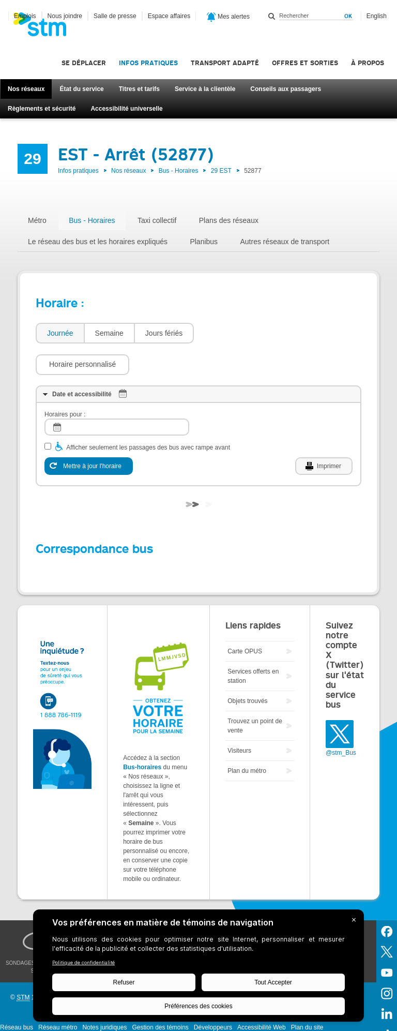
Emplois (25, 16)
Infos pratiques (148, 63)
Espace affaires (169, 16)
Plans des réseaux (228, 220)
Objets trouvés (247, 670)
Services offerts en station (253, 645)
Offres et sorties (305, 63)
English (377, 16)
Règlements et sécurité (41, 108)
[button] (246, 333)
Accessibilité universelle (126, 108)
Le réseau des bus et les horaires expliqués (97, 241)
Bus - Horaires (178, 170)
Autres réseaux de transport (284, 241)
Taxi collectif (157, 220)
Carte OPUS (244, 620)
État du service (81, 89)
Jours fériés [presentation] (163, 333)
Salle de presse (115, 16)
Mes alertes (228, 17)
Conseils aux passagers (285, 89)
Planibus (204, 241)
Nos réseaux (26, 89)
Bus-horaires (142, 736)
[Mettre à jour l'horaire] (88, 435)
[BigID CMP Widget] (198, 968)
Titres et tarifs (139, 89)
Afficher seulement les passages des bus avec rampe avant (148, 416)
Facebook (386, 899)
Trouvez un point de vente (254, 694)
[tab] (60, 333)
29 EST (221, 170)
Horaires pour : (64, 383)
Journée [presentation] (60, 333)
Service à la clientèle (205, 89)
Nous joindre (65, 16)
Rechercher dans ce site (272, 16)
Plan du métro (246, 739)
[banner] (45, 27)
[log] (116, 396)
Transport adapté (225, 63)
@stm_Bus (341, 721)
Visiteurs (239, 719)
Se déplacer (84, 63)
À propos (367, 63)
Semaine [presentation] (109, 333)
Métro (37, 220)
